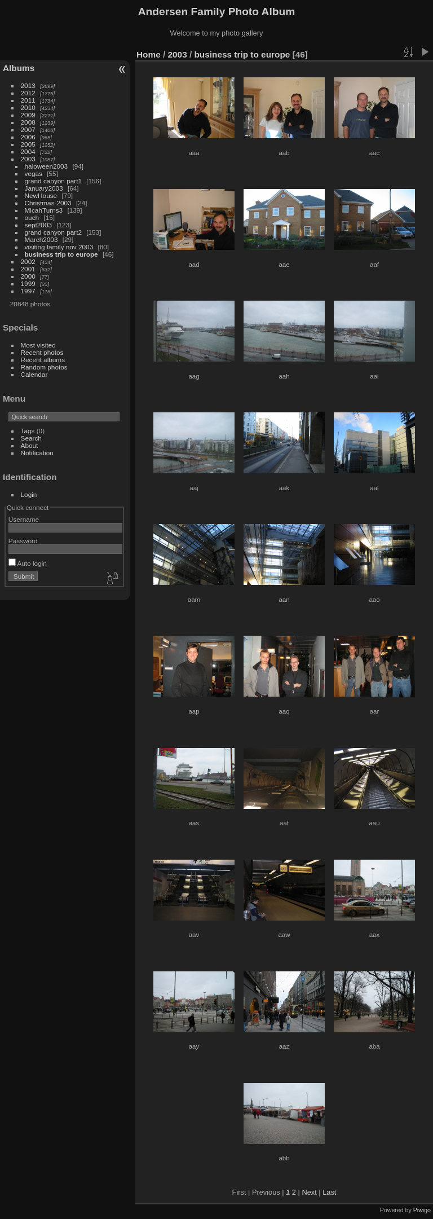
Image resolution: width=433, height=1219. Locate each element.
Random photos (44, 367)
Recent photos (42, 352)
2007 (28, 129)
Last (329, 1192)
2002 (28, 261)
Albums (18, 68)
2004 (28, 151)
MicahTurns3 (44, 210)
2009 (28, 114)
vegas (33, 173)
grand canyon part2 (53, 232)
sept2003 (38, 224)
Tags (28, 430)
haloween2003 (46, 166)
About (29, 445)
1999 (28, 283)
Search (31, 438)
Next (309, 1192)
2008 (28, 122)
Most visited (38, 345)
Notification (37, 452)
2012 (28, 92)
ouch (32, 217)
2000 (28, 276)
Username (23, 519)
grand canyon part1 (53, 180)
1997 (28, 290)
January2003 (44, 188)
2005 (28, 144)
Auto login (27, 563)
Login (29, 494)
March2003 (41, 239)
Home (148, 54)
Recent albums (43, 359)
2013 (28, 85)
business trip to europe (61, 254)
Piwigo (422, 1210)
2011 (28, 100)
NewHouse (41, 195)
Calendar (34, 374)
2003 (28, 158)
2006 (28, 136)
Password (23, 540)
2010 (28, 107)
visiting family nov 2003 (59, 246)
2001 (28, 268)
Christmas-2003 (48, 202)
